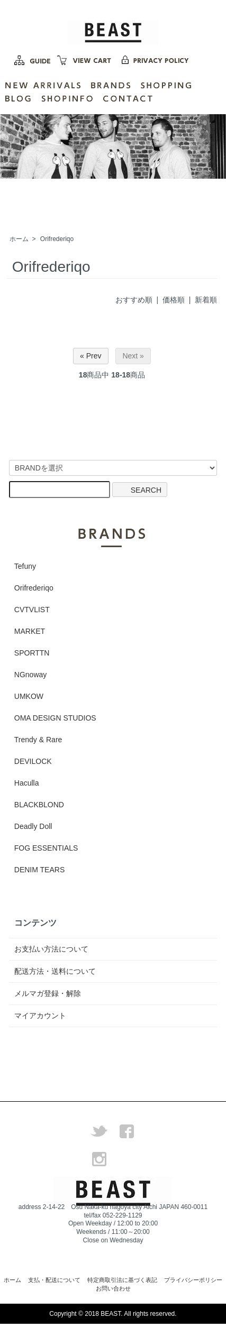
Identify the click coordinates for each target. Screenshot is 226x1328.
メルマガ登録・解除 (47, 993)
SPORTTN (32, 653)
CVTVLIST (32, 609)
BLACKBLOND (39, 804)
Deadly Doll (33, 826)
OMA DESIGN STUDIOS (55, 718)
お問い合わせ (113, 1288)
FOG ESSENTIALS (46, 848)
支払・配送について (54, 1280)
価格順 (173, 300)
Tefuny (25, 566)
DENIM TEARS (39, 869)
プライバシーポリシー (193, 1280)
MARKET (29, 631)
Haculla (26, 783)
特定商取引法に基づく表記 (122, 1280)
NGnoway (30, 674)
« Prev (90, 356)
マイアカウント (40, 1015)
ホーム (19, 239)
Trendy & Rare (38, 739)
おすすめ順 (133, 300)
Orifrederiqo (57, 239)
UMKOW (28, 696)
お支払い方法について (51, 949)
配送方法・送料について (55, 971)
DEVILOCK (33, 761)
